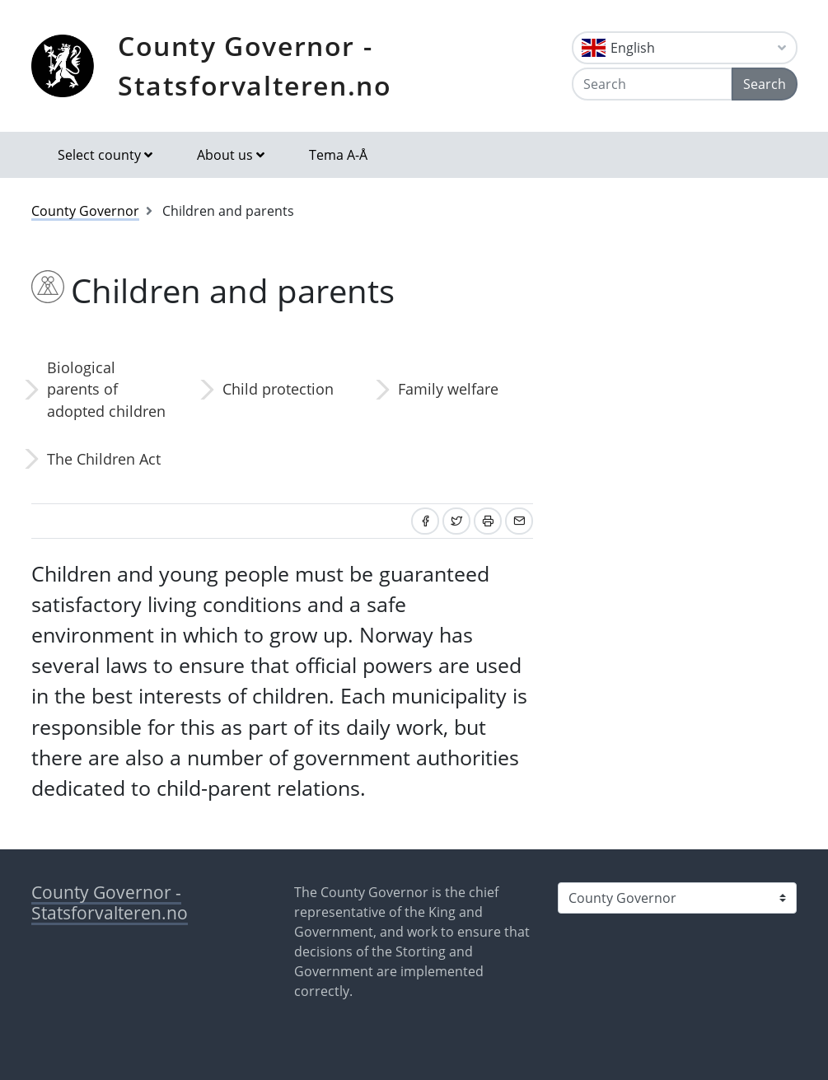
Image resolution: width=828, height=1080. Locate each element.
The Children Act (104, 459)
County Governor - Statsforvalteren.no (254, 65)
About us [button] (225, 155)
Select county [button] (99, 155)
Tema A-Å (338, 155)
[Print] (488, 521)
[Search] (652, 84)
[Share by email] (519, 521)
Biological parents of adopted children (106, 389)
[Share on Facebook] (425, 521)
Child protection (278, 389)
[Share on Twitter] (456, 521)
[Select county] (677, 898)
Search (764, 84)
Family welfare (448, 389)
